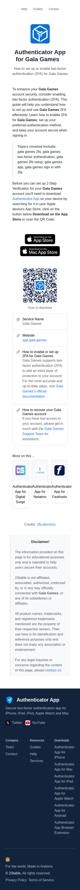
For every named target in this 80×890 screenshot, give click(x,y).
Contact (54, 9)
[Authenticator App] (32, 700)
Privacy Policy (16, 880)
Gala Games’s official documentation (42, 391)
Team (10, 747)
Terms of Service (41, 880)
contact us (53, 670)
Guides (38, 9)
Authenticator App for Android (64, 810)
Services (36, 761)
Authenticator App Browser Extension (64, 828)
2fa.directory (46, 524)
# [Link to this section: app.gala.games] (62, 59)
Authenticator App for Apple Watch (64, 793)
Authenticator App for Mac (64, 766)
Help (24, 9)
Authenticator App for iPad (64, 778)
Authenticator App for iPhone (64, 752)
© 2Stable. (14, 873)
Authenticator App (25, 199)
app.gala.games (34, 340)
